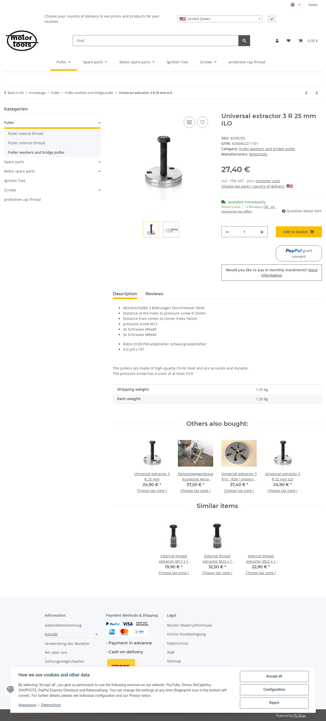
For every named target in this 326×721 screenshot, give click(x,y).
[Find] (156, 40)
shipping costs (267, 180)
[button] (277, 40)
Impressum (27, 705)
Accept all (274, 676)
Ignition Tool (14, 180)
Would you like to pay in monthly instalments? (272, 272)
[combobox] (219, 18)
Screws (10, 190)
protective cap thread (22, 199)
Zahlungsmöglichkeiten (65, 661)
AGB (170, 652)
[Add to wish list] (202, 122)
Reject (274, 703)
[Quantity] (244, 232)
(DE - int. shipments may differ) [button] (248, 209)
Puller (9, 122)
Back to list (16, 92)
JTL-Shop (299, 715)
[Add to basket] (117, 109)
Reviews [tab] (154, 293)
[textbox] (220, 19)
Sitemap (174, 661)
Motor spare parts (19, 171)
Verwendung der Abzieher (67, 643)
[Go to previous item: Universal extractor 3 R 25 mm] (306, 92)
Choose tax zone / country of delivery (257, 186)
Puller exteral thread (25, 133)
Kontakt (51, 634)
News (313, 4)
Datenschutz (51, 705)
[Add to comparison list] (189, 122)
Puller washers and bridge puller (267, 148)
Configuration (274, 690)
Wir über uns (56, 652)
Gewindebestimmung (63, 625)
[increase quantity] (261, 232)
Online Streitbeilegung (186, 634)
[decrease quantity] (227, 232)
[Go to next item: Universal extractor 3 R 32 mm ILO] (316, 92)
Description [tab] (125, 293)
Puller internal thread (26, 142)
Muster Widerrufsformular (189, 625)
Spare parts (14, 161)
